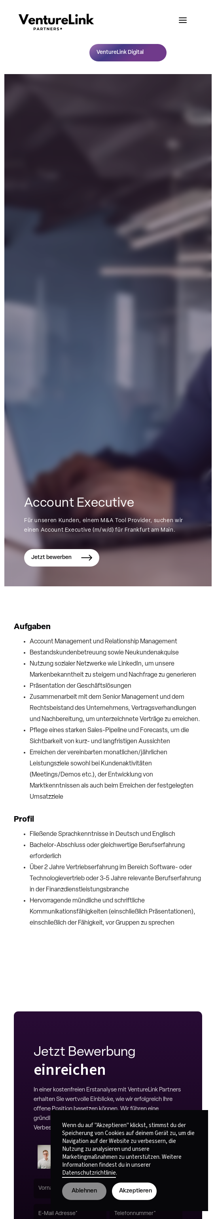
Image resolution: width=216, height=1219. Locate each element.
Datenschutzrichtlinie (89, 1173)
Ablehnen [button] (84, 1191)
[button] (183, 20)
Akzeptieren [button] (135, 1191)
